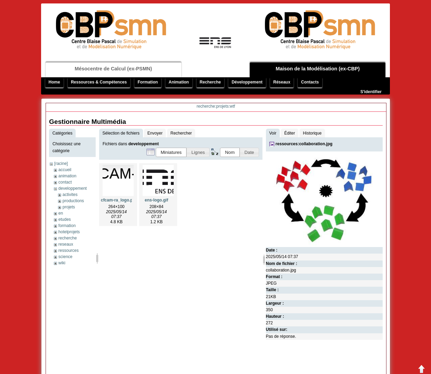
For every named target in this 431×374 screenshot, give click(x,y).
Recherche (210, 82)
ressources (68, 250)
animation (67, 176)
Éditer (289, 133)
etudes (64, 219)
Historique (312, 133)
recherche (67, 238)
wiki (61, 262)
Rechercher (181, 133)
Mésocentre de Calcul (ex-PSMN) (113, 68)
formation (67, 225)
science (65, 256)
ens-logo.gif (156, 200)
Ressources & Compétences (99, 82)
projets (69, 207)
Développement (247, 82)
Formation (147, 82)
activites (70, 194)
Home (54, 82)
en (60, 213)
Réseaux (281, 82)
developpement (72, 188)
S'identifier (371, 91)
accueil (64, 169)
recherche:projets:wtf (216, 106)
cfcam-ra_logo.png (119, 200)
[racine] (61, 163)
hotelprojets (69, 231)
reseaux (65, 244)
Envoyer (155, 133)
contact (65, 182)
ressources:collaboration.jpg (304, 143)
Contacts (310, 82)
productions (73, 200)
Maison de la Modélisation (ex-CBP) (318, 68)
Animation (179, 82)
